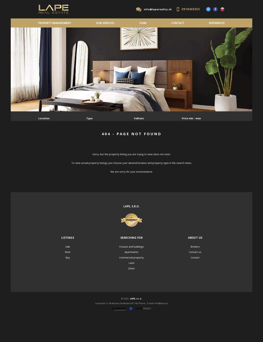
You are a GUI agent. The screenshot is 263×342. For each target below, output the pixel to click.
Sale (47, 135)
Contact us (195, 277)
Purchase (83, 135)
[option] (131, 69)
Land (131, 288)
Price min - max (191, 118)
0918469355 (191, 9)
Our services (105, 23)
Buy (68, 283)
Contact (177, 23)
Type (89, 118)
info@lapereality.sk (158, 9)
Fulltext (139, 118)
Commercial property (131, 283)
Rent (64, 135)
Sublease (105, 135)
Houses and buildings (131, 272)
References (217, 23)
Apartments (131, 277)
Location (43, 118)
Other (131, 294)
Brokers (195, 272)
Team (143, 23)
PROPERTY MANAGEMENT (54, 23)
